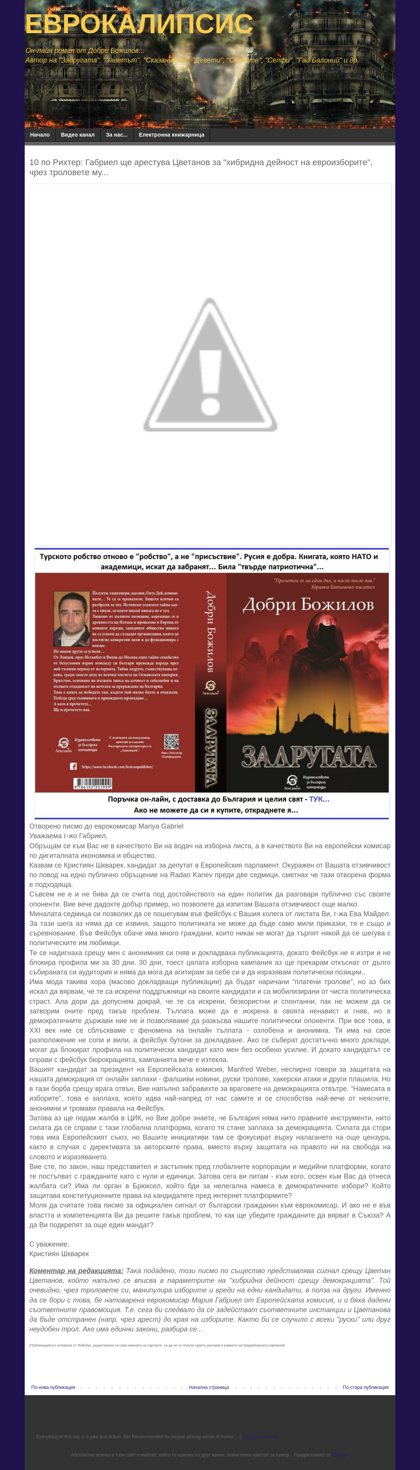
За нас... (117, 135)
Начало (40, 135)
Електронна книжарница (172, 135)
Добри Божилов (260, 1437)
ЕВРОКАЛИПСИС (139, 24)
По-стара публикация (366, 1387)
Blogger (340, 1455)
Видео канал (78, 135)
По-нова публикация (53, 1387)
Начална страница (209, 1387)
